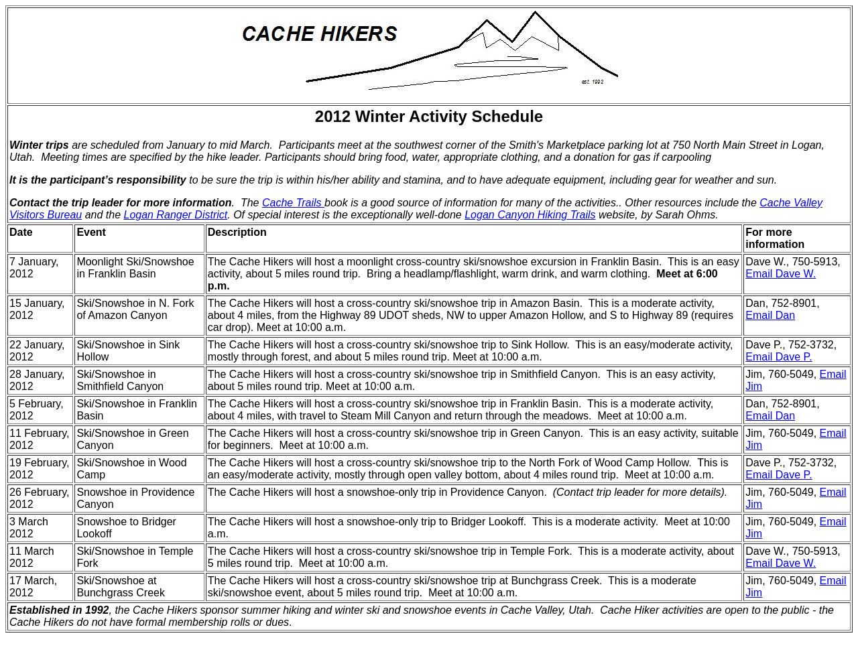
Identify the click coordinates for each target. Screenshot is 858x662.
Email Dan (770, 315)
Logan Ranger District (175, 214)
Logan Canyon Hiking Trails (530, 214)
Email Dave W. (780, 273)
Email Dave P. (778, 356)
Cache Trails (293, 202)
